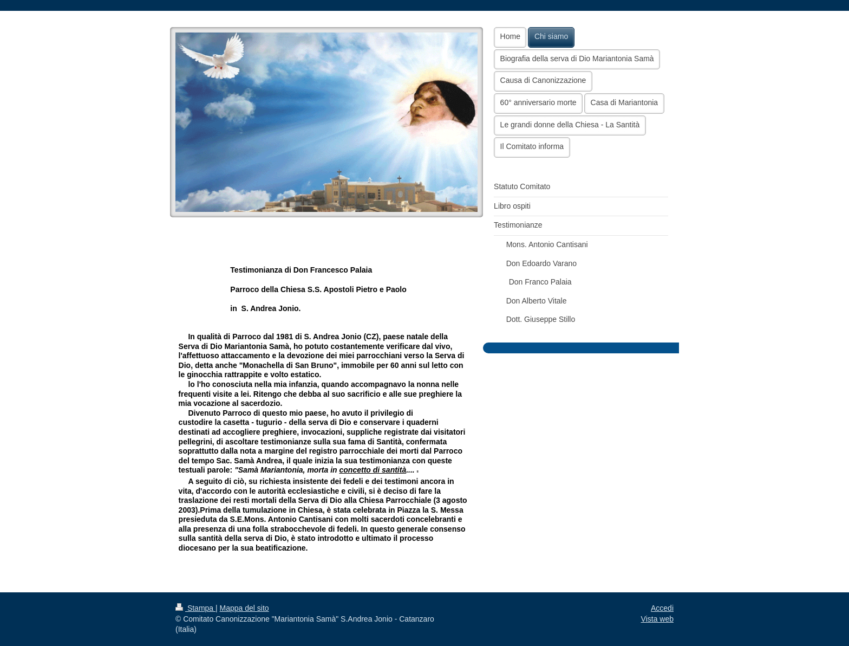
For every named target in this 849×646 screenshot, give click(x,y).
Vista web (657, 619)
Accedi (662, 608)
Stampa (195, 608)
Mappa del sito (244, 608)
